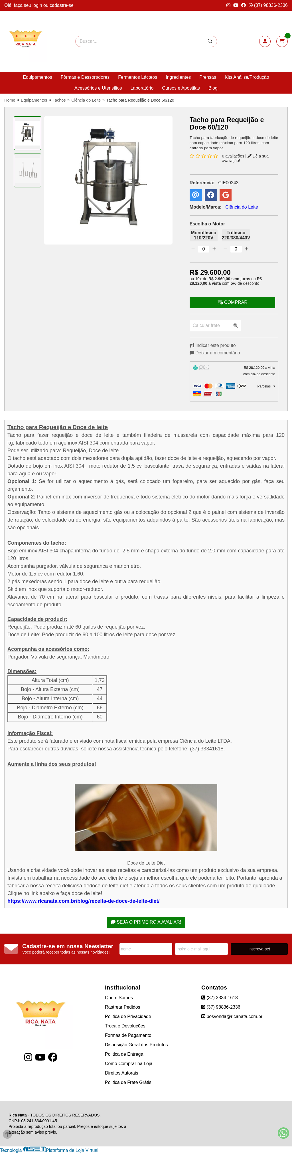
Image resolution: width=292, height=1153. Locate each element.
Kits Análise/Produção (247, 77)
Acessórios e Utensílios (98, 88)
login (38, 5)
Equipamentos (37, 77)
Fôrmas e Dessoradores (85, 77)
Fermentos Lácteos (137, 77)
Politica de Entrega (124, 1054)
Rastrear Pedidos (122, 1007)
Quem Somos (119, 997)
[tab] (234, 371)
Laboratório (141, 88)
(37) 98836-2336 (268, 5)
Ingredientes (178, 77)
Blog (213, 88)
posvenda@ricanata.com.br (231, 1016)
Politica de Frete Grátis (128, 1082)
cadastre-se (62, 5)
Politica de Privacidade (128, 1016)
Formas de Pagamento (128, 1035)
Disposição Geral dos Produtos (136, 1044)
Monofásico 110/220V (203, 235)
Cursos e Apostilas (181, 88)
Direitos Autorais (121, 1073)
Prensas (207, 77)
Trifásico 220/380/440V (236, 235)
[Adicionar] (214, 249)
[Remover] (193, 249)
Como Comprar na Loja (128, 1063)
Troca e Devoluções (125, 1025)
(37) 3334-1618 (219, 997)
